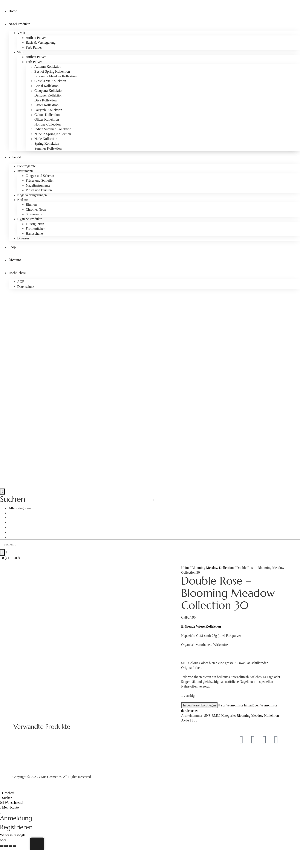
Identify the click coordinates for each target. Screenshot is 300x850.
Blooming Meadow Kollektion (212, 568)
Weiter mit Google (13, 835)
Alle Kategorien (20, 508)
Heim (185, 568)
